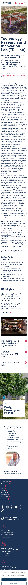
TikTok (2, 510)
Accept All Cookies (14, 579)
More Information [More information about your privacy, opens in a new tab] (10, 577)
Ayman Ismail (5, 223)
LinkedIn (11, 507)
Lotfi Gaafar (5, 231)
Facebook (2, 507)
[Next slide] (23, 397)
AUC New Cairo (13, 74)
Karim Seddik (5, 241)
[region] (14, 577)
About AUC (4, 74)
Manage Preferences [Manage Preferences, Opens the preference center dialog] (14, 583)
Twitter (20, 507)
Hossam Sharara (6, 235)
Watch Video (5, 312)
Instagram (7, 507)
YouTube (16, 507)
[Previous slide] (20, 397)
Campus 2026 (21, 74)
